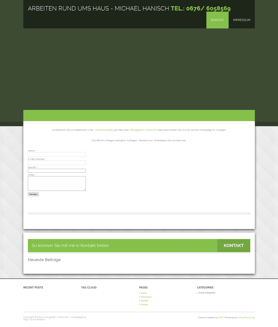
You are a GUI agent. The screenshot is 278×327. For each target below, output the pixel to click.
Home (144, 296)
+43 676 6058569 (103, 130)
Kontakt (217, 20)
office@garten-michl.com (143, 130)
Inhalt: (32, 174)
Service (144, 307)
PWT (221, 320)
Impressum (241, 20)
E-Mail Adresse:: (37, 159)
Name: (32, 150)
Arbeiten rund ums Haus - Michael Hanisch (129, 8)
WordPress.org (247, 320)
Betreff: (32, 167)
